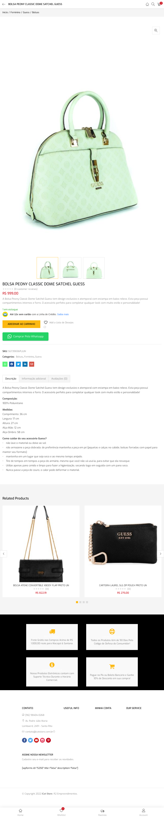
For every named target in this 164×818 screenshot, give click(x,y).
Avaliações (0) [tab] (59, 378)
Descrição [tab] (10, 378)
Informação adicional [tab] (34, 378)
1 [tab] (77, 602)
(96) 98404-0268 (34, 715)
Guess (26, 12)
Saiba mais (63, 314)
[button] (159, 4)
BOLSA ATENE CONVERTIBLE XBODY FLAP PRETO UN (41, 585)
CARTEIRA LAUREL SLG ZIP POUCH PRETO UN (123, 585)
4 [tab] (87, 602)
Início (5, 12)
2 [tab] (80, 602)
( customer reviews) (26, 289)
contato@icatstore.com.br (39, 731)
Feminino (15, 12)
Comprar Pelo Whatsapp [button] (26, 336)
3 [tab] (84, 602)
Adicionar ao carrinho (21, 324)
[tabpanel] (41, 551)
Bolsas (35, 12)
